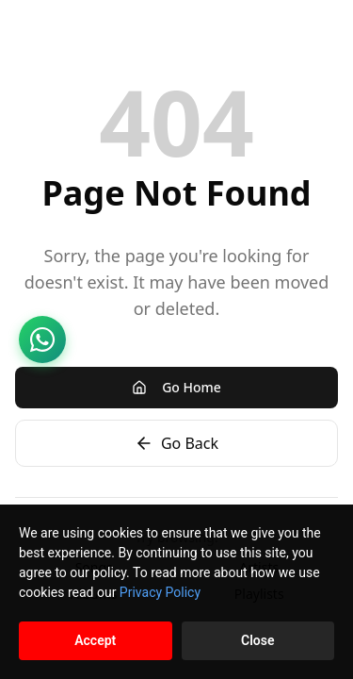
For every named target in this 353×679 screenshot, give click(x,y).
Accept (95, 640)
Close (257, 640)
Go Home (176, 387)
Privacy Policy (160, 592)
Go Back (176, 443)
